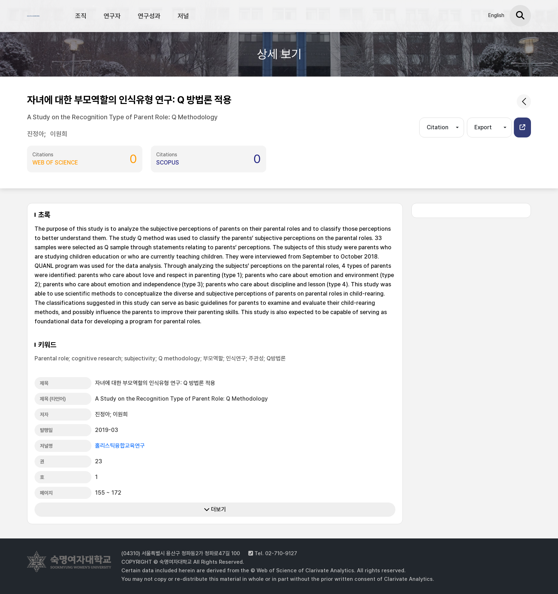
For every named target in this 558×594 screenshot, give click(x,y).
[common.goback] (524, 101)
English (496, 15)
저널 (183, 16)
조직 (80, 16)
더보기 (215, 509)
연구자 (112, 16)
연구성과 (149, 16)
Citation (437, 127)
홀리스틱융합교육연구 (120, 445)
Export (483, 127)
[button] (522, 127)
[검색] (520, 15)
